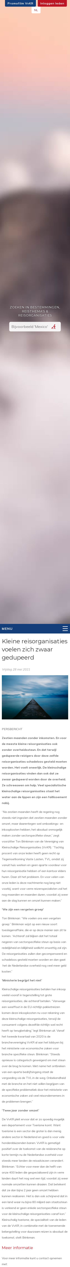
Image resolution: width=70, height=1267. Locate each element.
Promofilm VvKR (20, 3)
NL (36, 10)
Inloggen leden (52, 3)
